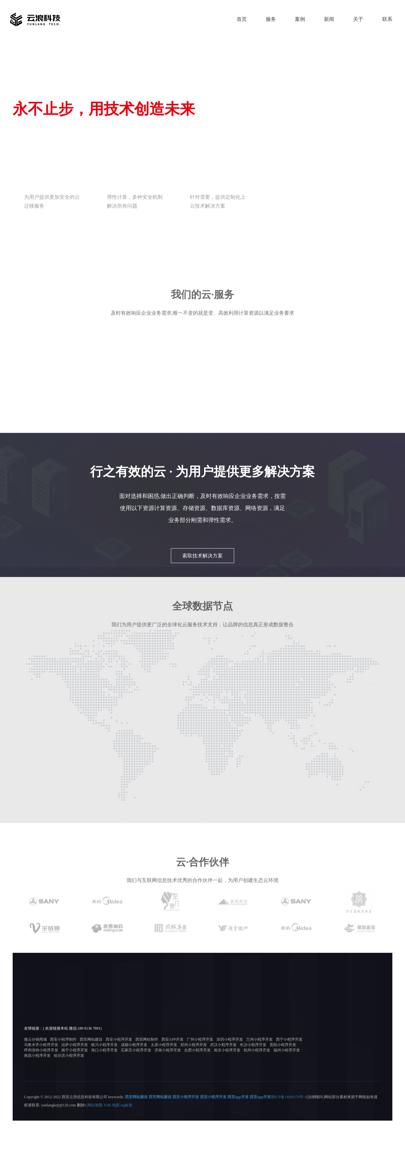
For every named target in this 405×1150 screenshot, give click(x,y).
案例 (300, 19)
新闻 (329, 19)
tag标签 (127, 1134)
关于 (358, 19)
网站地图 (95, 1134)
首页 (242, 19)
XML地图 (111, 1134)
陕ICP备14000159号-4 (289, 1126)
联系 (387, 19)
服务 (271, 19)
